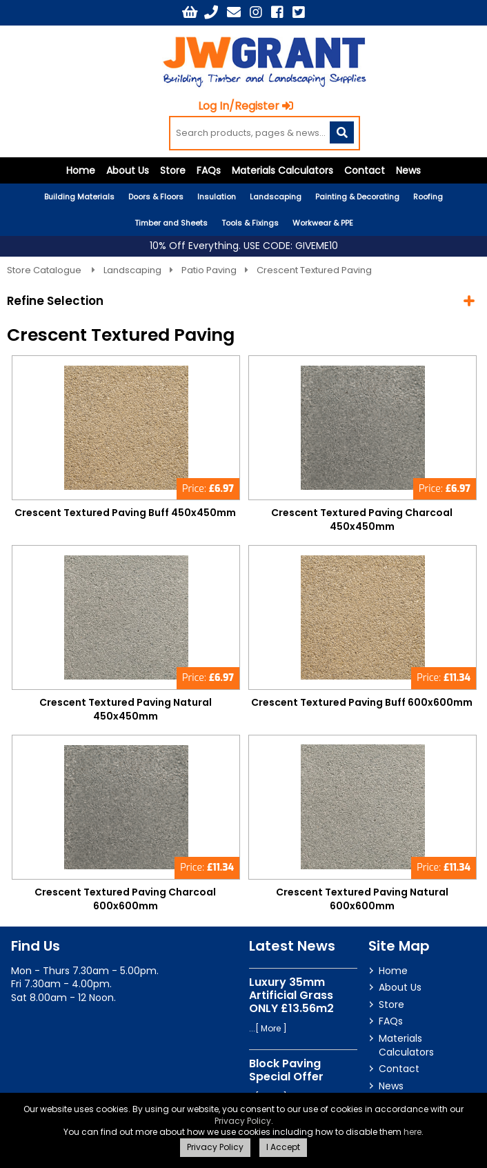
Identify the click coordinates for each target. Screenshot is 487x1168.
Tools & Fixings (250, 223)
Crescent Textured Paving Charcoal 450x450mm (362, 520)
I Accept (283, 1147)
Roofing (428, 197)
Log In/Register (246, 107)
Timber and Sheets (171, 223)
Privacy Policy (243, 1121)
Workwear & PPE (322, 223)
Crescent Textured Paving (314, 270)
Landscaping (275, 197)
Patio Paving (209, 270)
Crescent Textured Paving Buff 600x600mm (362, 703)
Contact (364, 171)
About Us (127, 171)
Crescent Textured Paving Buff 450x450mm (125, 513)
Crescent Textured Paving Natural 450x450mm (125, 710)
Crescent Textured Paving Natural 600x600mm (362, 899)
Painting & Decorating (357, 197)
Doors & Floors (155, 197)
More (271, 1029)
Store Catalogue (45, 270)
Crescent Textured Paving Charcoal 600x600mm (125, 899)
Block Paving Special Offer (286, 1070)
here (412, 1132)
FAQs (209, 171)
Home (80, 171)
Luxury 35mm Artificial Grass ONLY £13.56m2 (291, 995)
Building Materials (79, 197)
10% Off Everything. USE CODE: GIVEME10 (244, 246)
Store (173, 171)
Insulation (216, 197)
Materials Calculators (282, 171)
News (408, 171)
